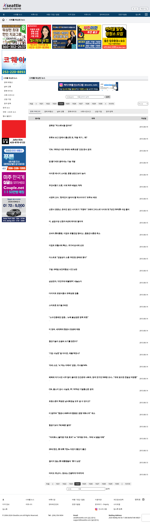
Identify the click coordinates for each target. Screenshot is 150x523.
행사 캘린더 (7, 116)
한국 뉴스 (6, 108)
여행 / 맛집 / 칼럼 (53, 14)
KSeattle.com (18, 515)
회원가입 (144, 9)
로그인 (135, 9)
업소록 (138, 14)
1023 (54, 104)
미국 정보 (71, 14)
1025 (67, 104)
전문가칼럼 (122, 14)
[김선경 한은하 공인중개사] (64, 37)
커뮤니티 (87, 14)
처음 (31, 104)
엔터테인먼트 (104, 14)
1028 (87, 104)
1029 (94, 104)
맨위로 (140, 499)
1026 (74, 104)
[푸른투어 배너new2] (14, 158)
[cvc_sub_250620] (14, 132)
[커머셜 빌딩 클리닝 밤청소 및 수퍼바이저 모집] (114, 37)
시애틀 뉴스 (17, 14)
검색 (107, 97)
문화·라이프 (8, 91)
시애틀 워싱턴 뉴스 (10, 78)
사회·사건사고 (9, 95)
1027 (80, 104)
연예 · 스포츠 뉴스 (9, 112)
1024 (61, 104)
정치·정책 (7, 103)
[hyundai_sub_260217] (14, 210)
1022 (48, 104)
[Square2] (14, 37)
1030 (100, 104)
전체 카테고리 (35, 111)
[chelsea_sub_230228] (39, 37)
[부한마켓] (89, 37)
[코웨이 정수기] (14, 62)
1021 (41, 104)
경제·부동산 (8, 82)
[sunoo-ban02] (14, 184)
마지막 (111, 104)
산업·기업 (7, 99)
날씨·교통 (7, 86)
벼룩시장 (34, 14)
